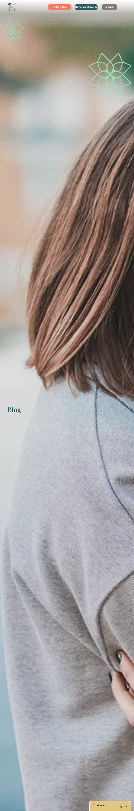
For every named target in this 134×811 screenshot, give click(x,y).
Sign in (109, 7)
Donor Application (86, 7)
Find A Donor (59, 7)
